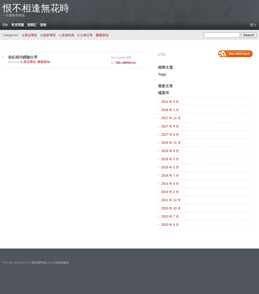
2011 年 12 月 (171, 200)
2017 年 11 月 (171, 118)
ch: (5, 25)
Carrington (61, 262)
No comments (126, 63)
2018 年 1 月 (170, 110)
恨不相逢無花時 (36, 8)
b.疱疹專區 (48, 35)
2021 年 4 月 (170, 102)
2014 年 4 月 (170, 184)
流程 (43, 25)
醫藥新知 (102, 35)
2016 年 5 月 (170, 159)
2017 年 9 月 (170, 126)
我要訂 (32, 25)
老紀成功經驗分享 (23, 57)
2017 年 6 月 (170, 134)
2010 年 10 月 (171, 208)
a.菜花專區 (29, 35)
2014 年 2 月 (170, 192)
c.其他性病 (66, 35)
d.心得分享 (85, 35)
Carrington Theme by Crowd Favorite (220, 261)
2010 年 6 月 (170, 225)
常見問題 (17, 25)
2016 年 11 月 (171, 143)
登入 (253, 25)
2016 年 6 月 (170, 151)
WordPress (39, 262)
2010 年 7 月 (170, 216)
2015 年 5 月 (170, 167)
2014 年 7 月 (170, 175)
